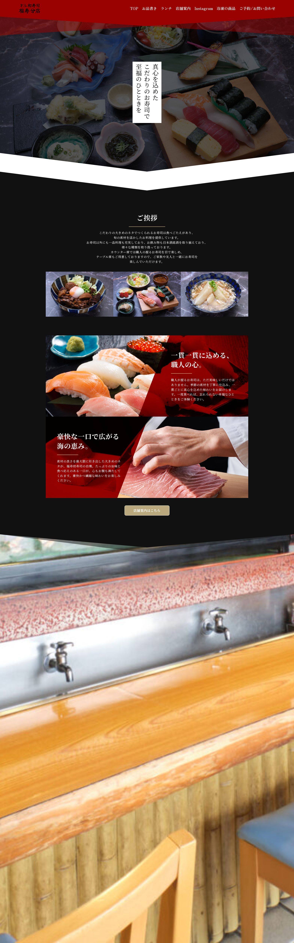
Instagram (203, 8)
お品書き (149, 8)
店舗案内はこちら (147, 510)
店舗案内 (183, 8)
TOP (134, 8)
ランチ (166, 8)
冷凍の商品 (226, 8)
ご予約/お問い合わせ (257, 8)
